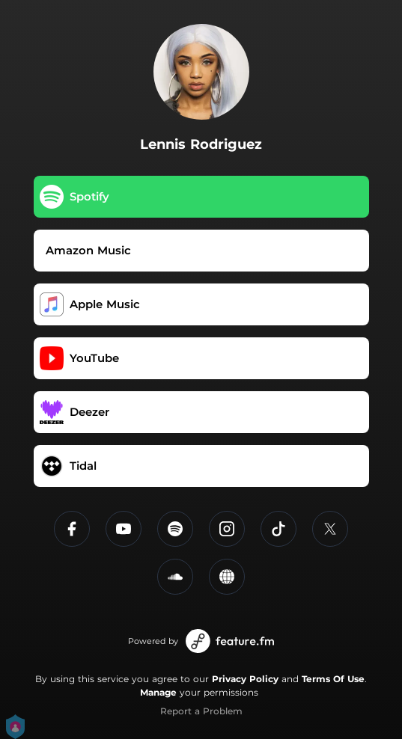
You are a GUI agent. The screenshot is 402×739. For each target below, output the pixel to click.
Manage (158, 692)
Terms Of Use (333, 678)
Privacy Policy (245, 678)
